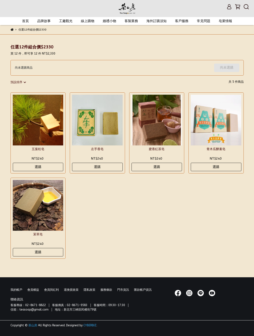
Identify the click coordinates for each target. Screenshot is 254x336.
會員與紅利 (51, 290)
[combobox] (18, 82)
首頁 (25, 21)
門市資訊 (123, 290)
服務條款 (106, 290)
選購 (38, 167)
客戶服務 (181, 21)
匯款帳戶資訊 (143, 290)
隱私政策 (89, 290)
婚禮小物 (109, 21)
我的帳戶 (16, 290)
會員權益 (33, 290)
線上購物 (87, 21)
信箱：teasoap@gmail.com (30, 309)
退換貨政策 (71, 290)
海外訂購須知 (156, 21)
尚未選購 (226, 67)
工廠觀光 (65, 21)
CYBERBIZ (89, 325)
